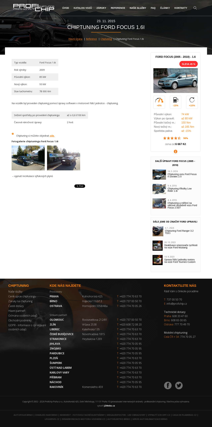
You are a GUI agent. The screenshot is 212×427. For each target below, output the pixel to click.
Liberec (55, 329)
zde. (52, 135)
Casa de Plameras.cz (184, 414)
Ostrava (56, 306)
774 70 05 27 (188, 337)
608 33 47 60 (180, 316)
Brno (53, 301)
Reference (118, 8)
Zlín (53, 324)
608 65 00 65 (178, 320)
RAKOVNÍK (56, 387)
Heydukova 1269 (92, 339)
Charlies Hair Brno (46, 414)
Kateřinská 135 (91, 329)
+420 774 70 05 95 (131, 344)
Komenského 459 (92, 387)
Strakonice (58, 339)
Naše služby (138, 8)
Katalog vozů (83, 8)
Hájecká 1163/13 (92, 301)
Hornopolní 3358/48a (94, 306)
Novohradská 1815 (93, 334)
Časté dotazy (16, 306)
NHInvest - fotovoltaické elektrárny (82, 414)
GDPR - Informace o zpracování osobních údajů (27, 327)
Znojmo (55, 348)
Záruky (101, 8)
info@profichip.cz (177, 303)
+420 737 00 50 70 (129, 301)
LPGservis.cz (52, 419)
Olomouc (57, 320)
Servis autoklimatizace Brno (149, 419)
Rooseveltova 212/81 (94, 320)
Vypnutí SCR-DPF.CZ (159, 414)
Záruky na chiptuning (20, 301)
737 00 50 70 (174, 299)
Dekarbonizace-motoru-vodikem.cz (83, 419)
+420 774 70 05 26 (129, 306)
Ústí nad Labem (61, 368)
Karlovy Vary (59, 372)
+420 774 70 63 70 (129, 296)
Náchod (55, 382)
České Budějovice (61, 334)
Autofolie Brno (23, 414)
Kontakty (180, 8)
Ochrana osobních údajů (22, 315)
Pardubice (57, 353)
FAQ (153, 8)
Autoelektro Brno (118, 419)
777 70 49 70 (182, 324)
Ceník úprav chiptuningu (22, 296)
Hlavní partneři (16, 311)
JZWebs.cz (109, 405)
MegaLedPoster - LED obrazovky (126, 414)
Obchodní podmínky (19, 320)
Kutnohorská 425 (92, 296)
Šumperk (56, 363)
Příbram (56, 377)
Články (165, 8)
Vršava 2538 (89, 324)
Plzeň (54, 358)
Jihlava (55, 344)
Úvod (65, 8)
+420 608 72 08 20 (131, 324)
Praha (54, 296)
